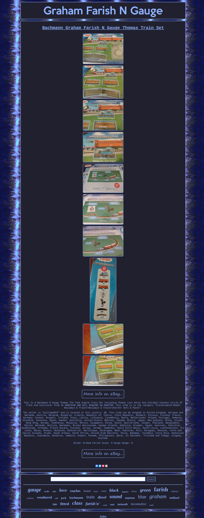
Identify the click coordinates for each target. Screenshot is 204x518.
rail (56, 498)
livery (134, 491)
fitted (64, 504)
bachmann (76, 497)
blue (142, 496)
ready (105, 505)
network (123, 504)
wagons (125, 492)
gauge (34, 490)
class (77, 503)
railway (174, 491)
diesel (102, 497)
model (151, 505)
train (90, 496)
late (55, 504)
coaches (75, 491)
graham (157, 496)
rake (54, 491)
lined (96, 491)
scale (46, 491)
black (114, 490)
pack (63, 498)
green (145, 490)
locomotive (138, 504)
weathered (44, 497)
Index (103, 516)
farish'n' (93, 504)
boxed (87, 491)
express (130, 498)
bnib (112, 504)
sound (116, 496)
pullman (30, 498)
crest (103, 491)
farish (161, 489)
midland (174, 497)
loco (63, 490)
